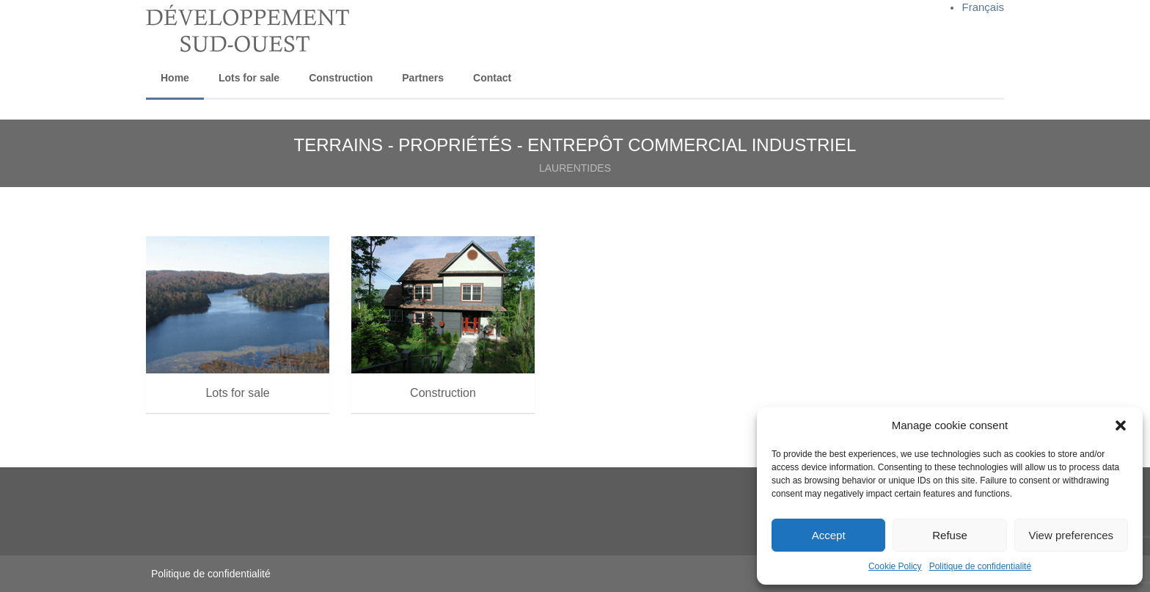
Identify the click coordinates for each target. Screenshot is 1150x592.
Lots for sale (249, 78)
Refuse (949, 535)
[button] (1120, 425)
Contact (492, 78)
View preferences (1071, 535)
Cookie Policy (895, 566)
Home (175, 78)
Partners (423, 78)
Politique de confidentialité (980, 566)
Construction (341, 78)
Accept (829, 535)
